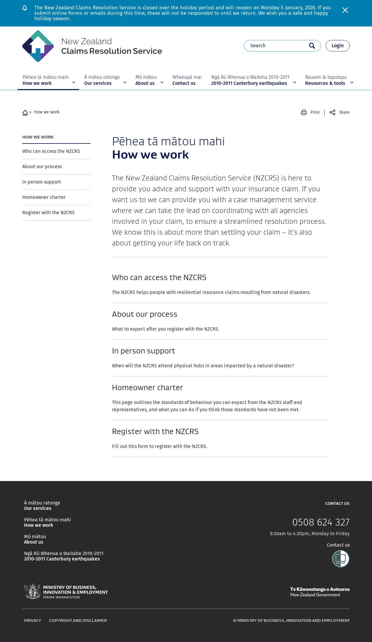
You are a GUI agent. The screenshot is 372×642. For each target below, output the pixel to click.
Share (344, 112)
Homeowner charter (44, 197)
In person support (41, 182)
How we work (46, 112)
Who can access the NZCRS (51, 151)
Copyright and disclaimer (78, 620)
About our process (42, 166)
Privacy (32, 620)
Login (338, 45)
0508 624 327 (321, 522)
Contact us (338, 545)
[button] (48, 80)
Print (315, 112)
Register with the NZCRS (48, 212)
